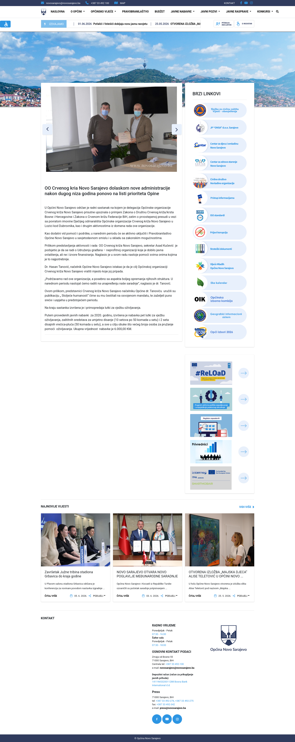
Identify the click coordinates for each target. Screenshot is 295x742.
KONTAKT (229, 3)
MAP (122, 3)
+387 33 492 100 (100, 3)
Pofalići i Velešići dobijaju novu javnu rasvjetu (125, 23)
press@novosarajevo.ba (173, 708)
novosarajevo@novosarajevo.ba (177, 667)
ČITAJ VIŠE (51, 595)
